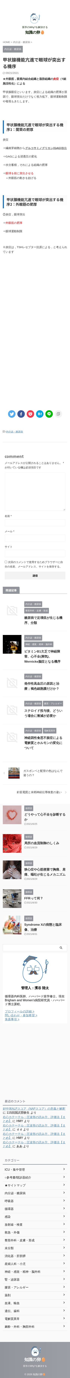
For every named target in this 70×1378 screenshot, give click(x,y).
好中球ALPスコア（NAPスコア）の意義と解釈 (34, 1108)
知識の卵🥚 (35, 32)
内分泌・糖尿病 (14, 431)
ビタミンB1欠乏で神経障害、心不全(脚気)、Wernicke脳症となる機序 (42, 656)
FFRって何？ (33, 898)
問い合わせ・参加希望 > (21, 1015)
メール (9, 531)
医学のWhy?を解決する (35, 1364)
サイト (9, 546)
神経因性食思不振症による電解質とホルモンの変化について (43, 743)
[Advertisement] (35, 297)
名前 (8, 516)
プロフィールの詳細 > (19, 1011)
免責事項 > (12, 1019)
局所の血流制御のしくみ (41, 843)
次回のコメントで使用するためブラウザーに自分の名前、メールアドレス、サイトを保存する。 (34, 564)
